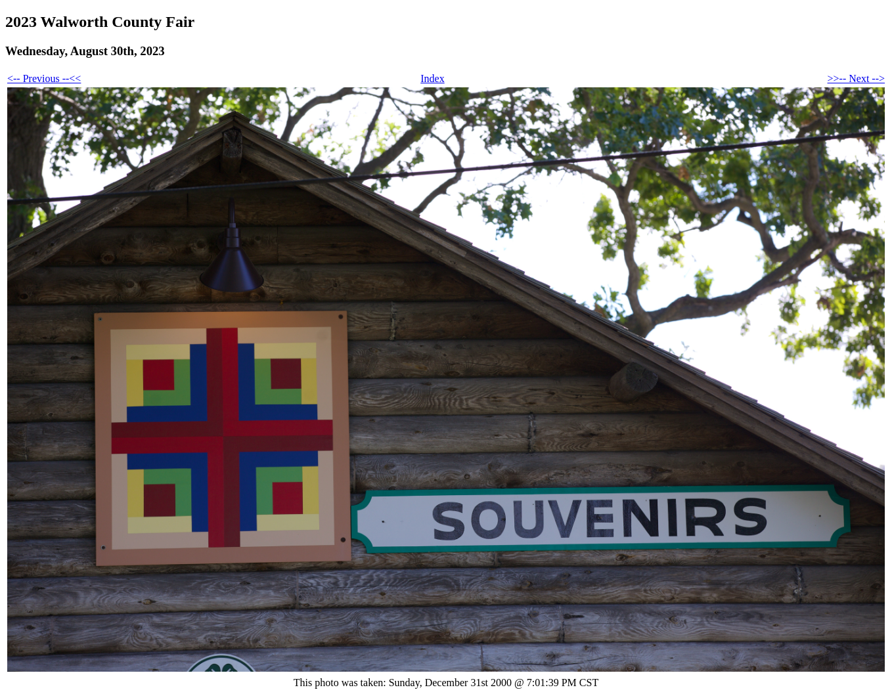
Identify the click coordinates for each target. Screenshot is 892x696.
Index (432, 78)
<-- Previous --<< (44, 78)
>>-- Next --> (856, 78)
